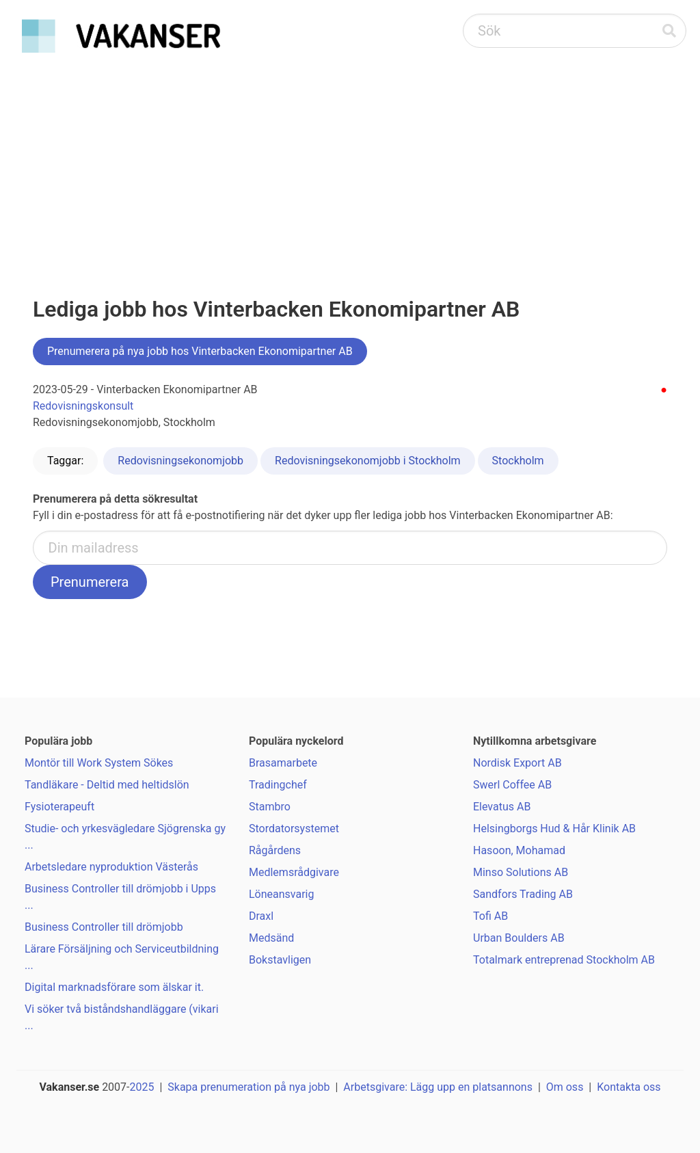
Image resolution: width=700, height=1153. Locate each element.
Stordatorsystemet (294, 828)
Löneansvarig (281, 894)
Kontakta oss (628, 1087)
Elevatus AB (501, 806)
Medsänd (271, 937)
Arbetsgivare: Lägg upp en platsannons (438, 1087)
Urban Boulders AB (519, 937)
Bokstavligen (280, 959)
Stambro (270, 806)
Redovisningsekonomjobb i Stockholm (368, 460)
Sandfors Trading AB (523, 894)
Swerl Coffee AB (512, 784)
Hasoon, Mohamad (519, 850)
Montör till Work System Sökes (99, 762)
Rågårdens (275, 850)
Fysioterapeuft (59, 806)
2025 (142, 1087)
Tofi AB (490, 916)
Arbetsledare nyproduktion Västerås (111, 866)
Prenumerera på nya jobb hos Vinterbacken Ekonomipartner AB (200, 351)
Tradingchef (278, 784)
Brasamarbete (283, 762)
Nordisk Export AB (517, 762)
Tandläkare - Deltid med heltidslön (107, 784)
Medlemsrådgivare (294, 872)
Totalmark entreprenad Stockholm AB (564, 959)
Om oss (565, 1087)
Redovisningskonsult (83, 405)
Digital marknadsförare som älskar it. (114, 987)
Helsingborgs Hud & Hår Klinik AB (554, 828)
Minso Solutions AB (520, 872)
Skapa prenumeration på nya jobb (248, 1087)
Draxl (261, 916)
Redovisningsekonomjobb (180, 460)
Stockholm (518, 460)
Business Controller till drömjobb (104, 926)
